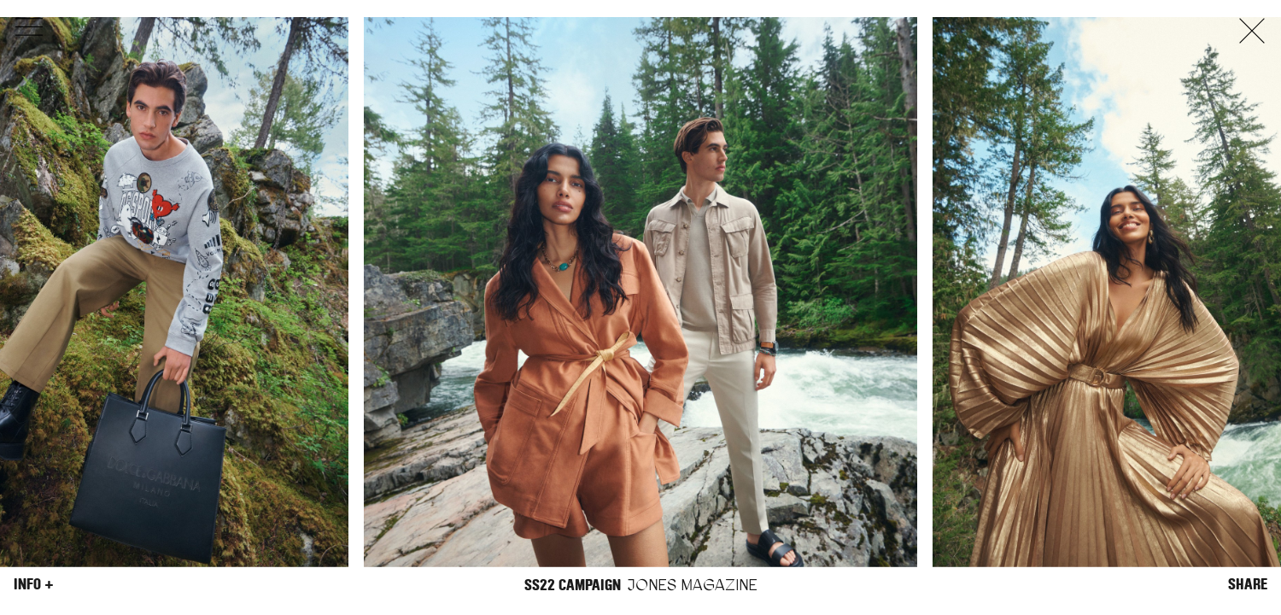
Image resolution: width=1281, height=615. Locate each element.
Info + (34, 584)
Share (1247, 584)
